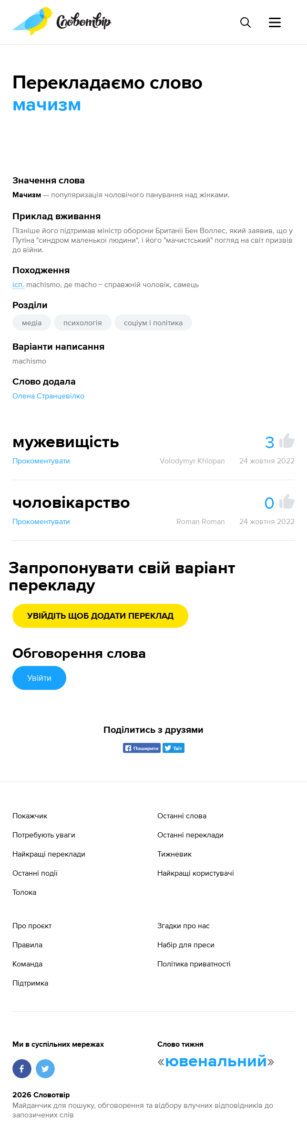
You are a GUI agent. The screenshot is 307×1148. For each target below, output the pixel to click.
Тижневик (174, 853)
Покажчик (29, 815)
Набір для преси (186, 944)
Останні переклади (190, 834)
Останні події (35, 873)
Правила (27, 944)
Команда (27, 963)
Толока (24, 892)
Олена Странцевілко (48, 395)
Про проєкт (31, 925)
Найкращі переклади (48, 853)
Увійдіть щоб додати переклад (100, 616)
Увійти (39, 678)
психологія (82, 322)
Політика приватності (194, 963)
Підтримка (30, 982)
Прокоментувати (41, 460)
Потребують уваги (43, 834)
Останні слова (181, 815)
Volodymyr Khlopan (192, 460)
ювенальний (216, 1061)
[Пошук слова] (245, 22)
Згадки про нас (183, 925)
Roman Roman (200, 521)
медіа (31, 322)
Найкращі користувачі (195, 873)
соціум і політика (153, 322)
